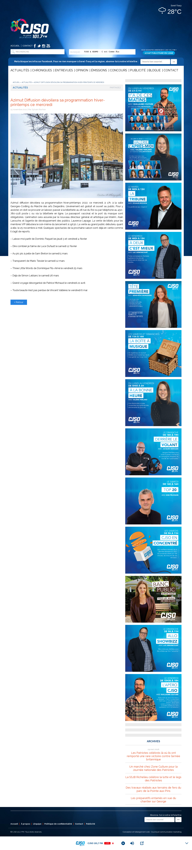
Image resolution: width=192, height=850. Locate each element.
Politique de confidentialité (58, 824)
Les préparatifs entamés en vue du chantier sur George (153, 799)
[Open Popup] (142, 843)
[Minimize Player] (186, 843)
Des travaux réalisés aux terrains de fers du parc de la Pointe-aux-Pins (153, 789)
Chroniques (42, 70)
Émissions (99, 70)
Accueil (15, 46)
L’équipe (37, 824)
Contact (28, 46)
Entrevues (64, 70)
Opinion (82, 70)
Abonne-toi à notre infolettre (166, 815)
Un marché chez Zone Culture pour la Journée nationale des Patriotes (153, 768)
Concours (118, 70)
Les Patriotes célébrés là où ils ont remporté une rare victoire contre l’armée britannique (153, 756)
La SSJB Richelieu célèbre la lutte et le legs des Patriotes (153, 779)
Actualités (19, 70)
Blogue (154, 70)
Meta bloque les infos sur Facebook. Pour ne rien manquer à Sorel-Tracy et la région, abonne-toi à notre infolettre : (95, 61)
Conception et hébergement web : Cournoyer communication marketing (152, 832)
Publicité (138, 70)
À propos (25, 824)
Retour (18, 302)
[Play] (123, 843)
